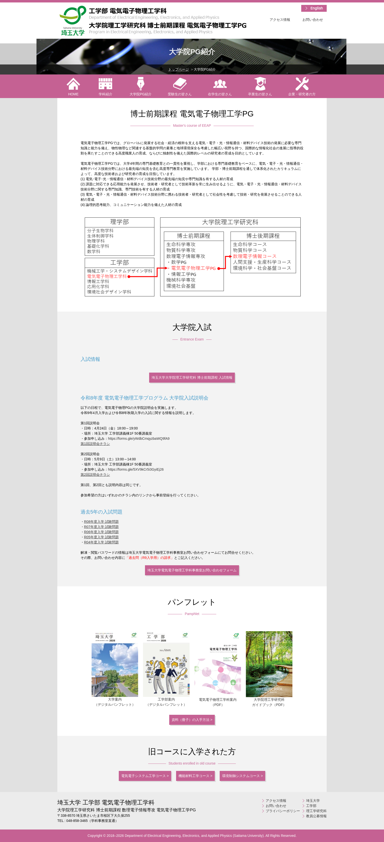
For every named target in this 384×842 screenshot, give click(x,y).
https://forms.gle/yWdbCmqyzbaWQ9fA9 (138, 438)
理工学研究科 (316, 811)
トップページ (178, 69)
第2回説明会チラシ (95, 475)
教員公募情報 (316, 816)
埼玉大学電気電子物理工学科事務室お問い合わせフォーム (192, 570)
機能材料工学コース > (195, 776)
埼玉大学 (313, 801)
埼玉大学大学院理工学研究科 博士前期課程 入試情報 (192, 377)
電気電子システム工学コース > (145, 776)
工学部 (311, 806)
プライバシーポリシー (283, 811)
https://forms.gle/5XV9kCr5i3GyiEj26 (136, 469)
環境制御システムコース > (242, 776)
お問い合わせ (312, 20)
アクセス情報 (280, 20)
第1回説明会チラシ (95, 444)
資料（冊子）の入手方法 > (192, 720)
